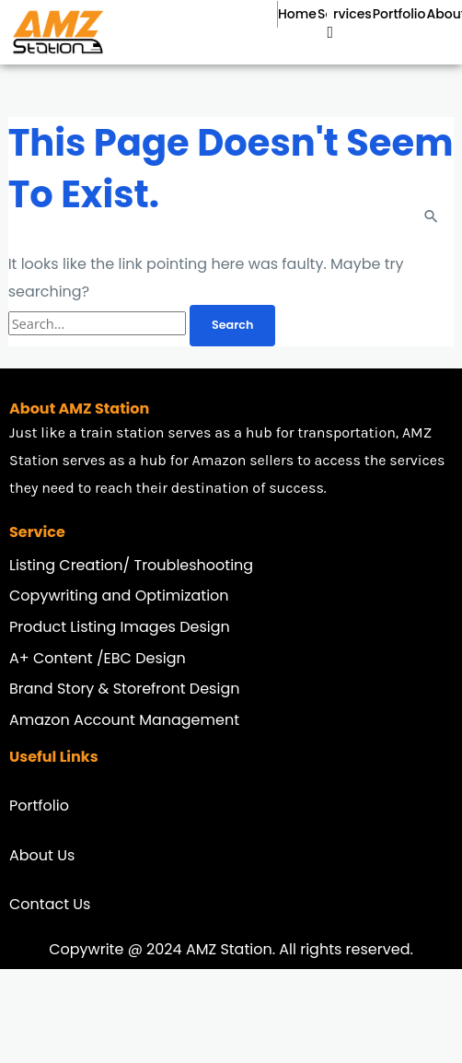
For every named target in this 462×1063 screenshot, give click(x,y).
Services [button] (345, 14)
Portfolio (399, 14)
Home (297, 14)
